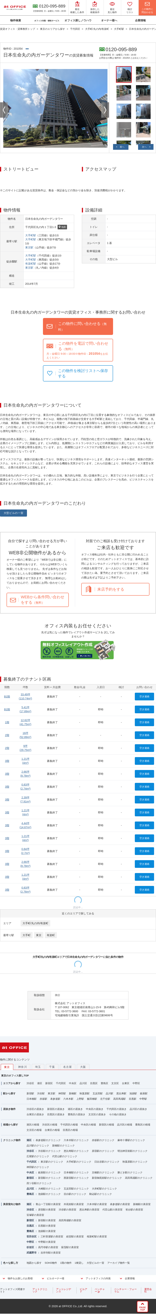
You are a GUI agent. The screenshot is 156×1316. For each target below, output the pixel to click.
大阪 (83, 1066)
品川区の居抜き (138, 1109)
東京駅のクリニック (52, 1161)
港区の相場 (33, 1124)
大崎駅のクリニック (49, 1188)
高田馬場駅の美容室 (70, 1220)
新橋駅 (72, 1093)
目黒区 (94, 1083)
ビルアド (83, 1290)
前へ (122, 147)
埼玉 (38, 1066)
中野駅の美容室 (47, 1241)
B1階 (7, 696)
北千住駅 (105, 1098)
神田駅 (62, 1093)
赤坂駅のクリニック (103, 1140)
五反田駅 (98, 1093)
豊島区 (104, 1083)
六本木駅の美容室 (97, 1204)
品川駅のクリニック (38, 1145)
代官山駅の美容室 (112, 1209)
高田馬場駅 (119, 1098)
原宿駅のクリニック (103, 1151)
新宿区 (49, 1083)
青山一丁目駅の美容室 (48, 1204)
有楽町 (51, 935)
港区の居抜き (75, 1109)
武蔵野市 (32, 1252)
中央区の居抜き (94, 1109)
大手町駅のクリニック (78, 1161)
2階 (7, 735)
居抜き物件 (9, 1109)
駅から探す (9, 1093)
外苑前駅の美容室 (74, 1204)
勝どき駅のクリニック (130, 1172)
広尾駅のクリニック (38, 1156)
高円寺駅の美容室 (48, 1247)
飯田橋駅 (92, 1098)
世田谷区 (32, 1236)
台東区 (125, 1083)
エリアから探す (12, 1083)
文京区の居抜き (97, 1114)
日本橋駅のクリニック (76, 1172)
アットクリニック (39, 1290)
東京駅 (29, 247)
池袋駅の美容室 (47, 1231)
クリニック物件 (12, 1140)
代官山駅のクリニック (64, 1156)
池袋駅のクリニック (49, 1194)
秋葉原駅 (85, 1093)
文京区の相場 (34, 1130)
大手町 (27, 935)
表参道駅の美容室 (120, 1204)
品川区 (83, 1083)
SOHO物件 (51, 1262)
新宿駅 (30, 1093)
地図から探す (34, 1262)
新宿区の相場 (106, 1124)
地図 (62, 227)
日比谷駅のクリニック (106, 1161)
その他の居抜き (118, 1114)
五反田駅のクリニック (76, 1188)
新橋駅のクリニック (63, 1145)
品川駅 (109, 1093)
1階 (7, 722)
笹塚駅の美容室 (35, 1215)
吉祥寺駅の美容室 (51, 1252)
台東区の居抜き (35, 1114)
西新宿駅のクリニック (76, 1177)
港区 (39, 1083)
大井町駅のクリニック (104, 1188)
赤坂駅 (43, 1098)
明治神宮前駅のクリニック (132, 1151)
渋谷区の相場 (49, 1124)
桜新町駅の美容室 (97, 1236)
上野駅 (80, 1098)
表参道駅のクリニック (48, 1140)
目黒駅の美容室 (47, 1225)
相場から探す (10, 1124)
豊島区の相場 (142, 1124)
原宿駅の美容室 (47, 1209)
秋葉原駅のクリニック (135, 1161)
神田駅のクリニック (38, 1167)
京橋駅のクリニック (103, 1172)
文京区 (115, 1083)
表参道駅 (55, 1098)
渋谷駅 (41, 1093)
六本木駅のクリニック (76, 1140)
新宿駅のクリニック (49, 1177)
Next (105, 110)
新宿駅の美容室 (47, 1220)
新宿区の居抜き (56, 1109)
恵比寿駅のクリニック (76, 1151)
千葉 (52, 1066)
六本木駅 (68, 1098)
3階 (7, 760)
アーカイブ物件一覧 (118, 1262)
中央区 (72, 1083)
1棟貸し (79, 1262)
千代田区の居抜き (117, 1109)
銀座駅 (144, 1093)
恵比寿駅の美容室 (89, 1209)
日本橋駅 (32, 1098)
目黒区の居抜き (56, 1114)
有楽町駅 (30, 263)
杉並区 (30, 1247)
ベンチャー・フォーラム (125, 1290)
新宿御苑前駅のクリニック (107, 1177)
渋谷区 (30, 1083)
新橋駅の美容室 (142, 1204)
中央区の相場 (88, 1124)
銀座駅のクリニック (49, 1172)
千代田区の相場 (69, 1124)
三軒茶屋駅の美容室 (52, 1236)
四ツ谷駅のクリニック (39, 1183)
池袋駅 (133, 1093)
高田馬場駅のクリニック (139, 1177)
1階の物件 (65, 1262)
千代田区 (61, 1083)
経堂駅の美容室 (75, 1236)
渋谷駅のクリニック (49, 1151)
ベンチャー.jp (100, 1290)
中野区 (136, 1083)
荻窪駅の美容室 (70, 1247)
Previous (4, 110)
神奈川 (22, 1066)
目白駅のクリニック (75, 1194)
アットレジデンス (63, 1290)
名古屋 (67, 1066)
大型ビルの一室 (13, 512)
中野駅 (143, 1098)
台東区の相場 (52, 1130)
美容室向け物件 (12, 1204)
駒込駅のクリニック (100, 1194)
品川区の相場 (124, 1124)
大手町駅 (30, 235)
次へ (144, 147)
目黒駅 (132, 1098)
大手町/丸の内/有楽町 (35, 923)
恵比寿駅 (121, 1093)
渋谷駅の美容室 (67, 1209)
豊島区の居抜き (76, 1114)
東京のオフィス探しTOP (15, 1075)
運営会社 (148, 1290)
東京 (38, 935)
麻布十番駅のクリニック (131, 1140)
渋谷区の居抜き (35, 1109)
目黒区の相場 (70, 1130)
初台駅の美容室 (134, 1209)
